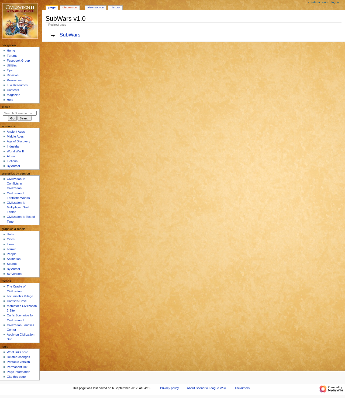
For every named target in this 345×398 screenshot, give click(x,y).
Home (11, 50)
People (11, 254)
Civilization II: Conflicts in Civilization (16, 183)
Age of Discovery (18, 141)
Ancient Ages (16, 131)
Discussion (70, 7)
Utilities (12, 65)
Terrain (11, 249)
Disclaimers (242, 388)
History (115, 7)
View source (95, 7)
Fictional (12, 161)
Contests (13, 90)
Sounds (12, 263)
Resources (14, 80)
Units (10, 234)
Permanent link (17, 367)
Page (52, 7)
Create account (318, 2)
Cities (11, 239)
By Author (13, 166)
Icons (10, 244)
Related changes (18, 357)
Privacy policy (169, 388)
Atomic (11, 156)
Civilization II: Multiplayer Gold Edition (18, 207)
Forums (12, 55)
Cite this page (16, 376)
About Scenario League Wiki (206, 388)
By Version (14, 273)
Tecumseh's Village (20, 296)
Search (6, 107)
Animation (13, 258)
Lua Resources (17, 85)
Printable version (18, 361)
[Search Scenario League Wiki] (20, 113)
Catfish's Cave (16, 301)
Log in (335, 2)
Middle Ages (15, 136)
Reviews (12, 75)
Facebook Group (18, 60)
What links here (17, 352)
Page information (18, 371)
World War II (15, 151)
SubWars (70, 35)
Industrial (13, 146)
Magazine (13, 94)
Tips (9, 70)
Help (10, 99)
